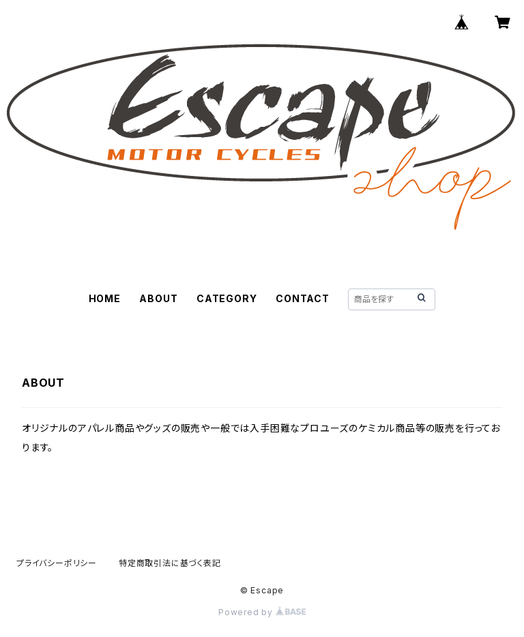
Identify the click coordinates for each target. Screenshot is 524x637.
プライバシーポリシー (56, 563)
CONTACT (303, 298)
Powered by (262, 612)
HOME (105, 298)
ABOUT (158, 298)
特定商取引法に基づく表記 (170, 563)
